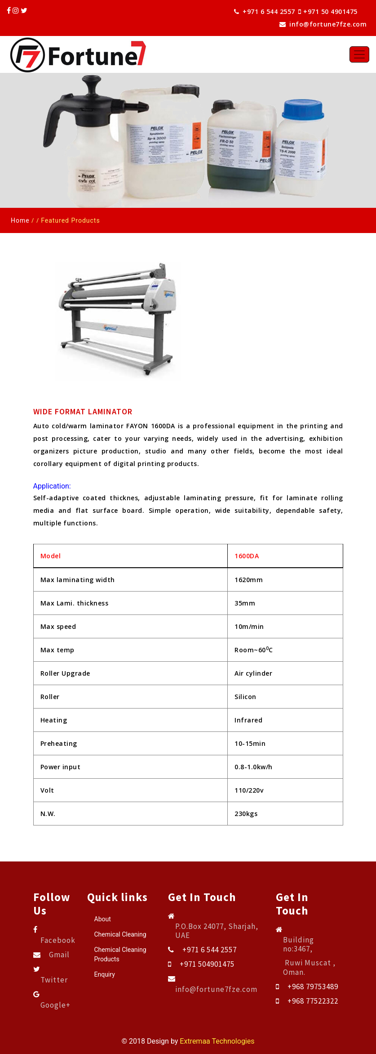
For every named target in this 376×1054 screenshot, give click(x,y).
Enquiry (104, 974)
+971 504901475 (207, 964)
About (102, 919)
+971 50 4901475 (333, 11)
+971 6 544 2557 (264, 11)
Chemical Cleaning (120, 934)
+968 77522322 (313, 1001)
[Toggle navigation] (359, 54)
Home (20, 220)
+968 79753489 (313, 986)
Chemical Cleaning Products (120, 954)
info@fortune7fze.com (323, 24)
